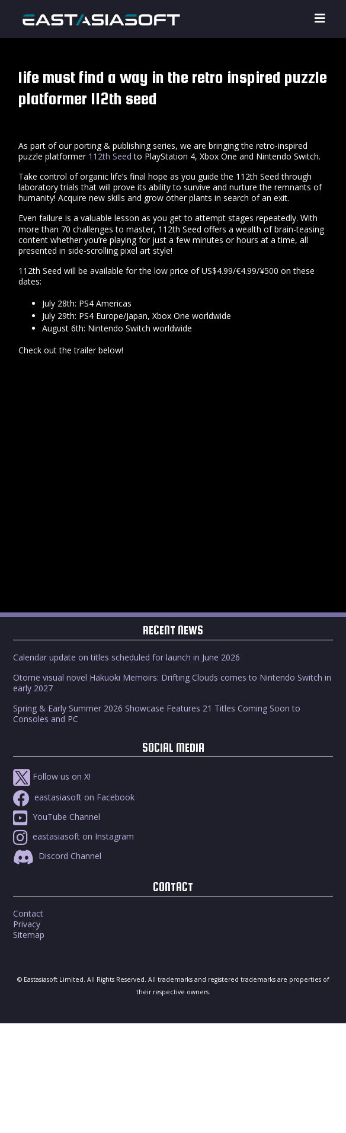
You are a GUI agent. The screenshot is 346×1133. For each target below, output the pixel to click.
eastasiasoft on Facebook (73, 797)
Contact (28, 913)
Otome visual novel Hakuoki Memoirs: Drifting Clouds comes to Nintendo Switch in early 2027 (172, 683)
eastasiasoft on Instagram (73, 836)
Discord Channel (57, 855)
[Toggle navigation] (320, 18)
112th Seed (110, 156)
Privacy (26, 924)
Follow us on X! (52, 776)
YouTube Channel (56, 816)
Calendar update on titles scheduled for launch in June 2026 (126, 657)
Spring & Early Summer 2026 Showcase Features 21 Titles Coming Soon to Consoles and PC (156, 714)
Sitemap (28, 934)
